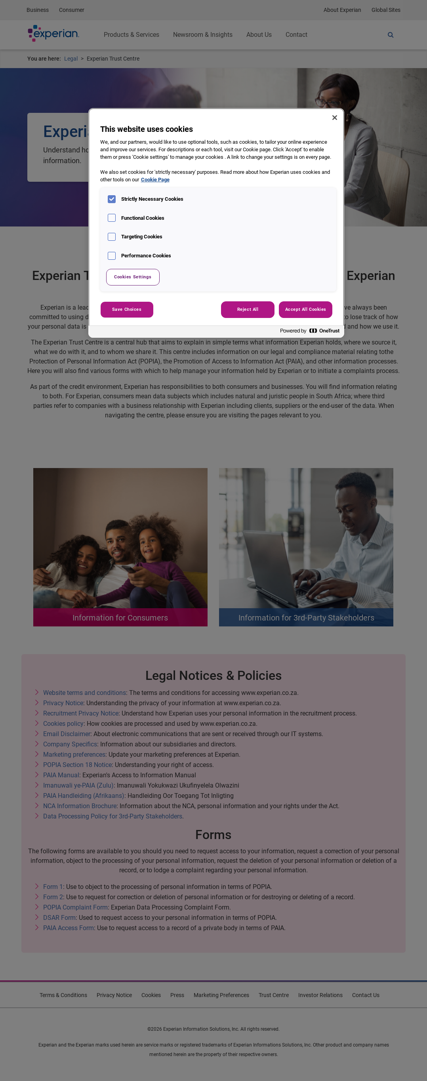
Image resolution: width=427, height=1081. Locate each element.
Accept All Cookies (305, 309)
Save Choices (127, 309)
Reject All (248, 309)
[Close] (334, 117)
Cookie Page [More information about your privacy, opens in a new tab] (155, 180)
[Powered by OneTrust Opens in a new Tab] (310, 333)
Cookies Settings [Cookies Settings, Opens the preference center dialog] (132, 277)
